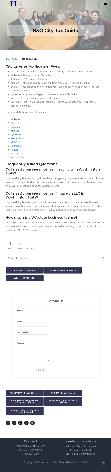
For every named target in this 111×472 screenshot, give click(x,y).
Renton (14, 150)
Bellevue (15, 120)
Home (8, 59)
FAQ (85, 462)
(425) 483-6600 (30, 454)
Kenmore (75, 450)
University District (85, 454)
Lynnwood (16, 135)
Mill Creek (16, 142)
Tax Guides (16, 59)
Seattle (15, 154)
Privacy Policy (73, 462)
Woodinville (17, 157)
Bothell (15, 123)
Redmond (16, 146)
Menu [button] (103, 4)
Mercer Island (18, 139)
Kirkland (15, 131)
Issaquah (15, 127)
